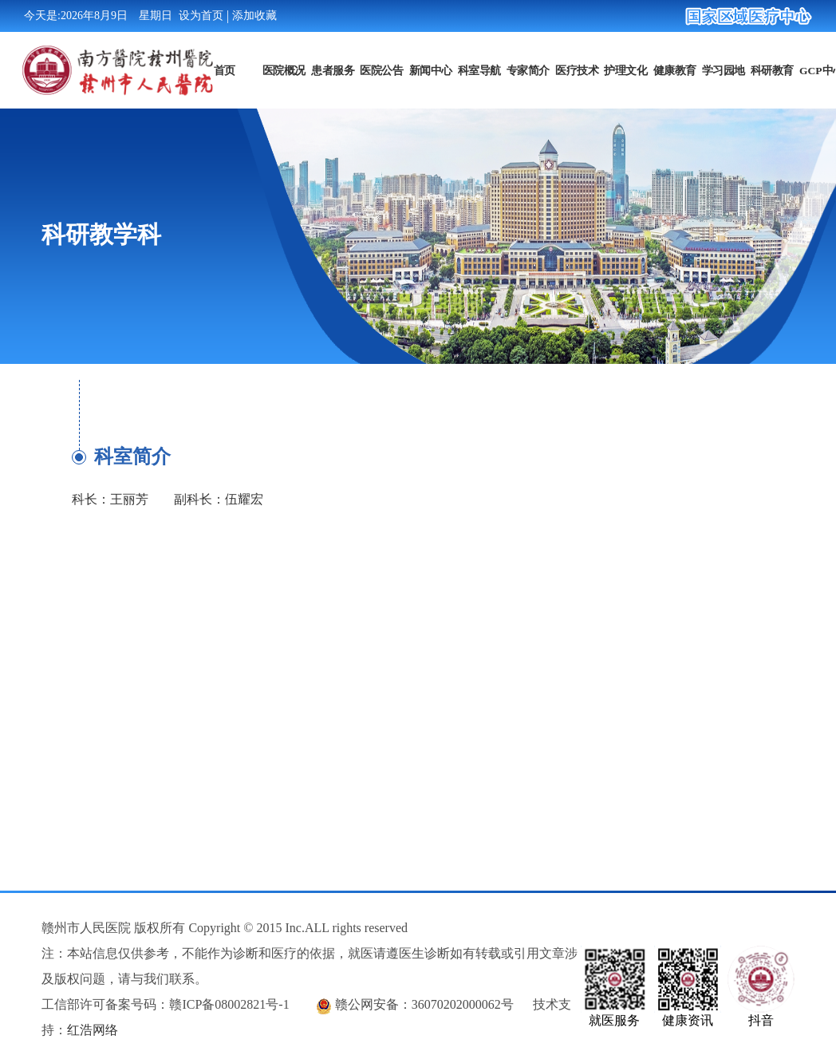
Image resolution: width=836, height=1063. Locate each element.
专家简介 (528, 69)
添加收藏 (254, 16)
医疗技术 (576, 69)
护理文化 (625, 69)
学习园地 (722, 69)
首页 (224, 69)
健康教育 (674, 69)
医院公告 (381, 69)
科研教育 (772, 69)
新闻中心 (430, 69)
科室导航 (478, 69)
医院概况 (284, 69)
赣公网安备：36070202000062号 (424, 1004)
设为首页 (201, 16)
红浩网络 (92, 1030)
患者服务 (332, 69)
